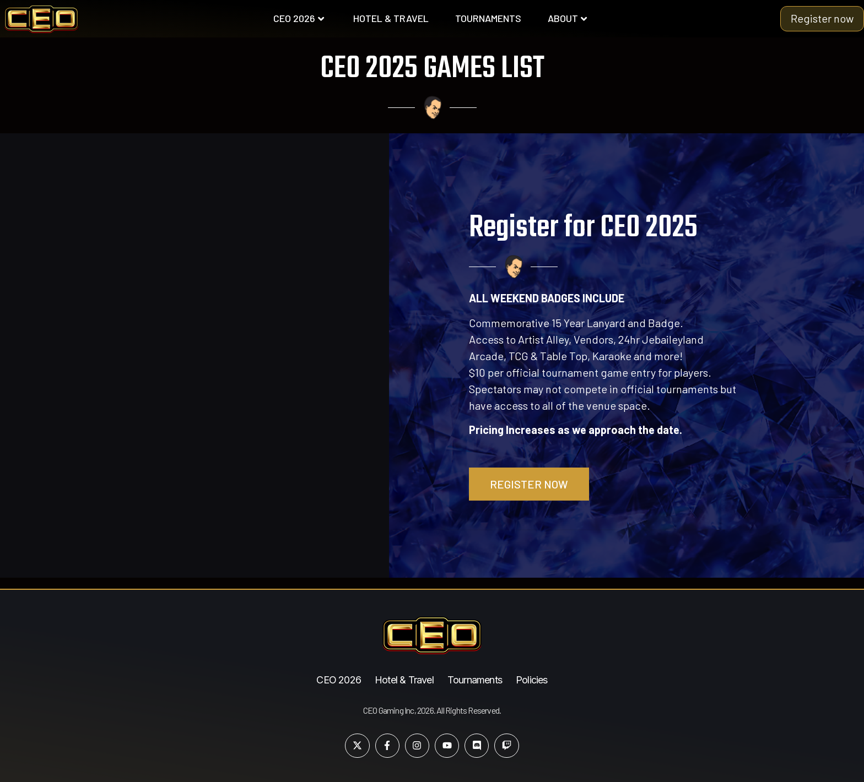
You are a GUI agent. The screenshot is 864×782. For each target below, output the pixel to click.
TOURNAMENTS (488, 18)
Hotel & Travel (404, 680)
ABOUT (567, 18)
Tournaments (474, 680)
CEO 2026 (298, 18)
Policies (532, 680)
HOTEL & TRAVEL (391, 18)
